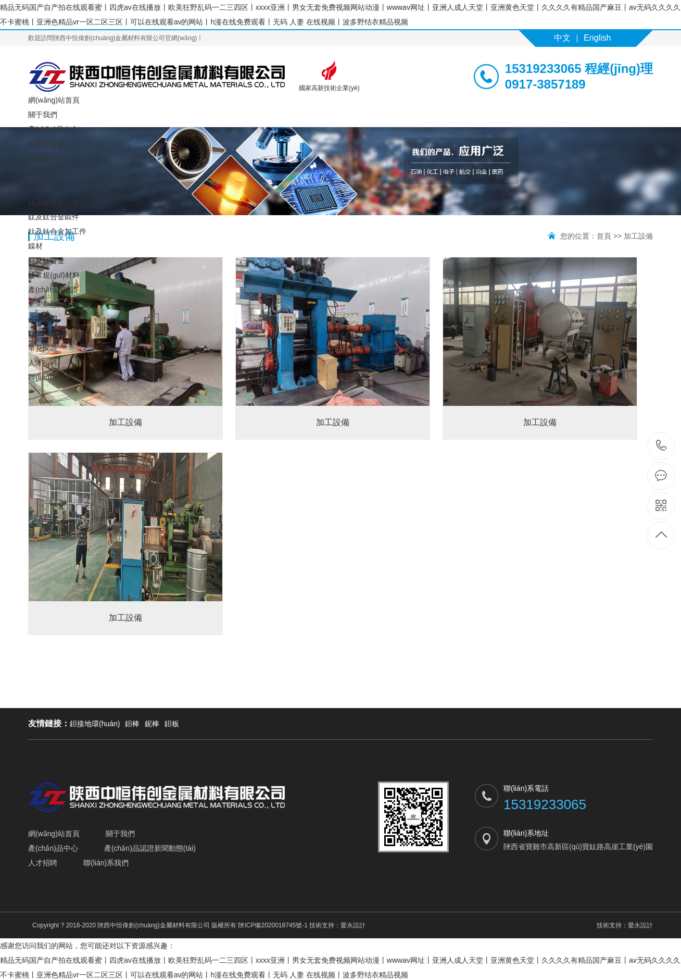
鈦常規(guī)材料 (54, 275)
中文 (562, 37)
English (597, 37)
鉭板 (172, 724)
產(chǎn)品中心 (53, 129)
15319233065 (661, 445)
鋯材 (35, 173)
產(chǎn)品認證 (53, 290)
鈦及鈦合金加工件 (57, 231)
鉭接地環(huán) (95, 724)
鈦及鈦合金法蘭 (53, 202)
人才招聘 (42, 362)
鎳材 (35, 246)
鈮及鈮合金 (46, 158)
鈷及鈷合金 (46, 260)
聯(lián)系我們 (50, 377)
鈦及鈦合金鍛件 (53, 217)
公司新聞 (42, 319)
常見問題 (42, 348)
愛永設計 (352, 925)
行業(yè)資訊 (49, 333)
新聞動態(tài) (49, 304)
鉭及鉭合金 (46, 144)
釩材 (35, 187)
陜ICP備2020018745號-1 (272, 925)
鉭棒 (132, 724)
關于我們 (42, 114)
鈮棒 (152, 724)
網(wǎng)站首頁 (54, 100)
